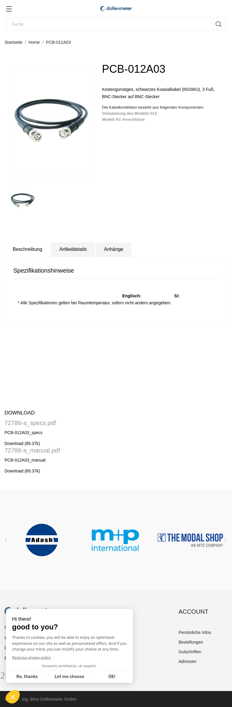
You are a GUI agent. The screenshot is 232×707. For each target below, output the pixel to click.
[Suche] (116, 24)
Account (193, 611)
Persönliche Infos (195, 632)
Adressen (187, 661)
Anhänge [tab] (113, 249)
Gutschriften (190, 651)
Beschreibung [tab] (27, 249)
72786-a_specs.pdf (30, 423)
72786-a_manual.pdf (32, 450)
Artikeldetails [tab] (73, 249)
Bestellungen (191, 642)
